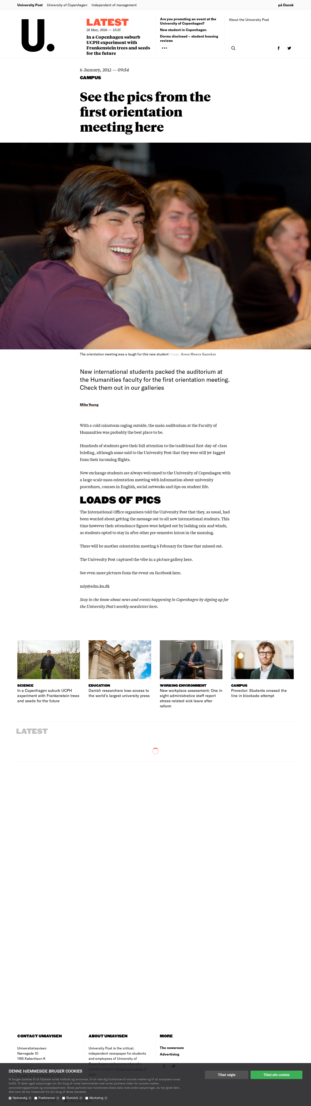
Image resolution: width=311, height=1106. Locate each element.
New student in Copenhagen (183, 30)
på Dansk (286, 5)
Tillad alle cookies (276, 1075)
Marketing (98, 1098)
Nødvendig (22, 1098)
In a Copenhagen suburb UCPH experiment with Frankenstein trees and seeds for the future (118, 45)
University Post (30, 5)
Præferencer (49, 1098)
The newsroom (172, 1048)
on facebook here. (165, 572)
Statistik (74, 1098)
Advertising (169, 1054)
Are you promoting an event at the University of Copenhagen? (188, 21)
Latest (107, 22)
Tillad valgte (226, 1075)
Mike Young (89, 404)
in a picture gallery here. (171, 559)
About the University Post (249, 19)
